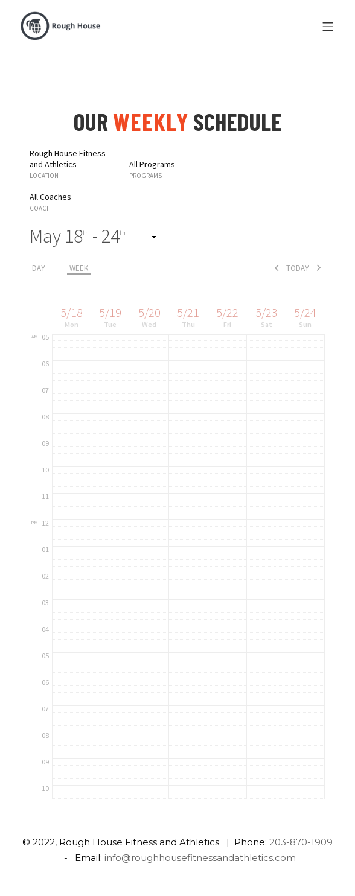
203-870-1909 (301, 842)
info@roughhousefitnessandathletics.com (200, 857)
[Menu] (329, 27)
